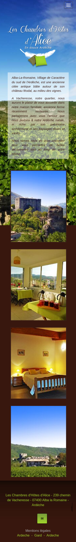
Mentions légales (38, 530)
